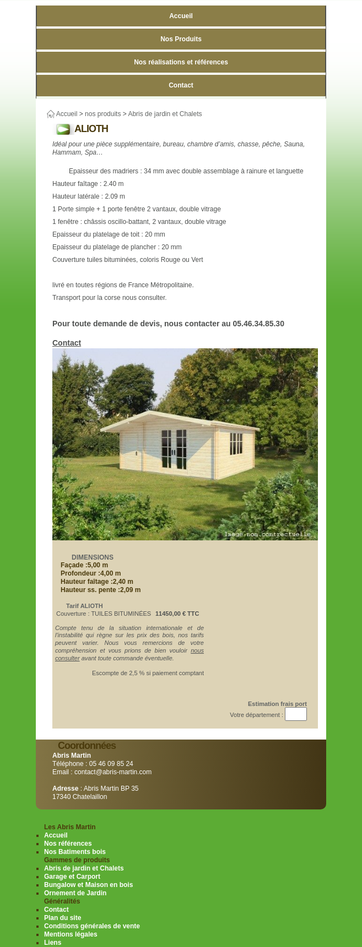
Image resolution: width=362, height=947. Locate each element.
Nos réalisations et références (181, 62)
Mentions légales (71, 934)
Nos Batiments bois (75, 852)
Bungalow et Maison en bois (88, 885)
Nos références (68, 843)
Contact (181, 85)
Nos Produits (181, 39)
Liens (52, 942)
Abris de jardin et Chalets (165, 114)
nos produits (103, 114)
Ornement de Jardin (75, 893)
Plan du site (62, 918)
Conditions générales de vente (92, 926)
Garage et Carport (72, 876)
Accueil (181, 16)
